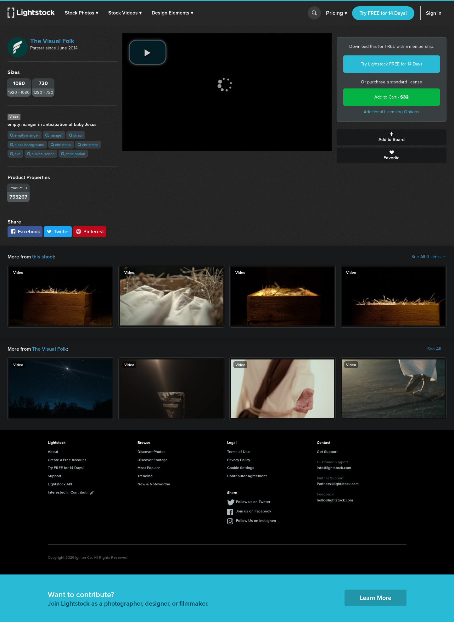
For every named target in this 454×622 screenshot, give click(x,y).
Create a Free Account (67, 459)
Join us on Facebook (253, 511)
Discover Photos (151, 451)
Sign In (433, 13)
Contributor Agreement (247, 475)
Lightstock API (60, 484)
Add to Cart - (391, 97)
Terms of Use (238, 451)
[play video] (147, 52)
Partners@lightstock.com (338, 483)
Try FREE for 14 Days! (383, 13)
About (53, 451)
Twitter (58, 231)
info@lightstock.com (334, 467)
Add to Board (391, 137)
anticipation (73, 153)
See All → (436, 349)
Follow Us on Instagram (256, 520)
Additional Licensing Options (391, 112)
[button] (81, 13)
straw (75, 135)
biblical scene (41, 153)
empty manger (24, 135)
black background (27, 144)
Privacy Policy (238, 459)
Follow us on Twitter (253, 501)
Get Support (327, 451)
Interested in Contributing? (71, 492)
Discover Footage (152, 459)
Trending (145, 475)
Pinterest (90, 231)
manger (54, 135)
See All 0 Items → (429, 257)
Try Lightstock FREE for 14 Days (392, 64)
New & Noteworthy (153, 484)
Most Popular (148, 467)
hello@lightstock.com (335, 500)
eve (15, 153)
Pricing (336, 13)
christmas (61, 144)
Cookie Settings (240, 467)
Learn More (375, 597)
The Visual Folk (52, 41)
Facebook (25, 231)
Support (54, 475)
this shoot (43, 256)
